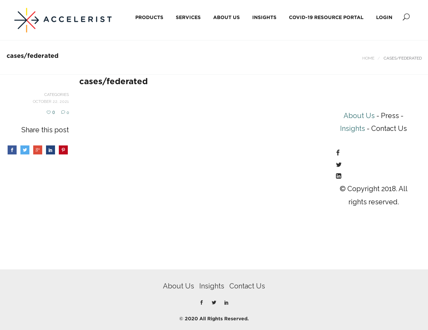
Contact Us (247, 286)
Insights (264, 17)
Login (384, 17)
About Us (226, 17)
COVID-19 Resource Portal (326, 17)
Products (149, 17)
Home (368, 58)
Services (188, 17)
